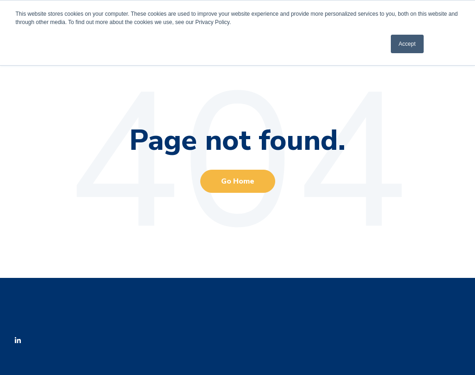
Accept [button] (407, 44)
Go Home (237, 181)
